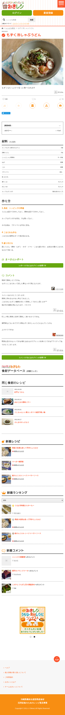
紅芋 (28, 23)
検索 (31, 20)
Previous (13, 623)
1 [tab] (30, 637)
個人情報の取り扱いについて (15, 672)
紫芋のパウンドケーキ (20, 571)
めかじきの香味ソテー (22, 402)
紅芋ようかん (19, 392)
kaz (15, 588)
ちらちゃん (17, 574)
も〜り (16, 560)
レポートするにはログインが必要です (32, 265)
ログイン (17, 13)
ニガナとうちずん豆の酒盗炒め (23, 584)
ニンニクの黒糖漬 (18, 557)
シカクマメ (15, 23)
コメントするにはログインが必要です (32, 357)
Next (52, 623)
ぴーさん (60, 92)
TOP (57, 660)
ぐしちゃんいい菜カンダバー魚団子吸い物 (29, 412)
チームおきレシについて (14, 687)
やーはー (17, 513)
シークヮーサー (23, 23)
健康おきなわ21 (19, 451)
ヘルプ (7, 668)
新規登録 (48, 13)
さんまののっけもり (21, 422)
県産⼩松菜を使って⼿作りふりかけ (25, 448)
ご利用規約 (9, 677)
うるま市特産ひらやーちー (24, 505)
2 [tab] (34, 637)
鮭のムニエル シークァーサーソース (25, 475)
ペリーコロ (59, 289)
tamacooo (59, 335)
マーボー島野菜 (17, 462)
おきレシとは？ (10, 682)
